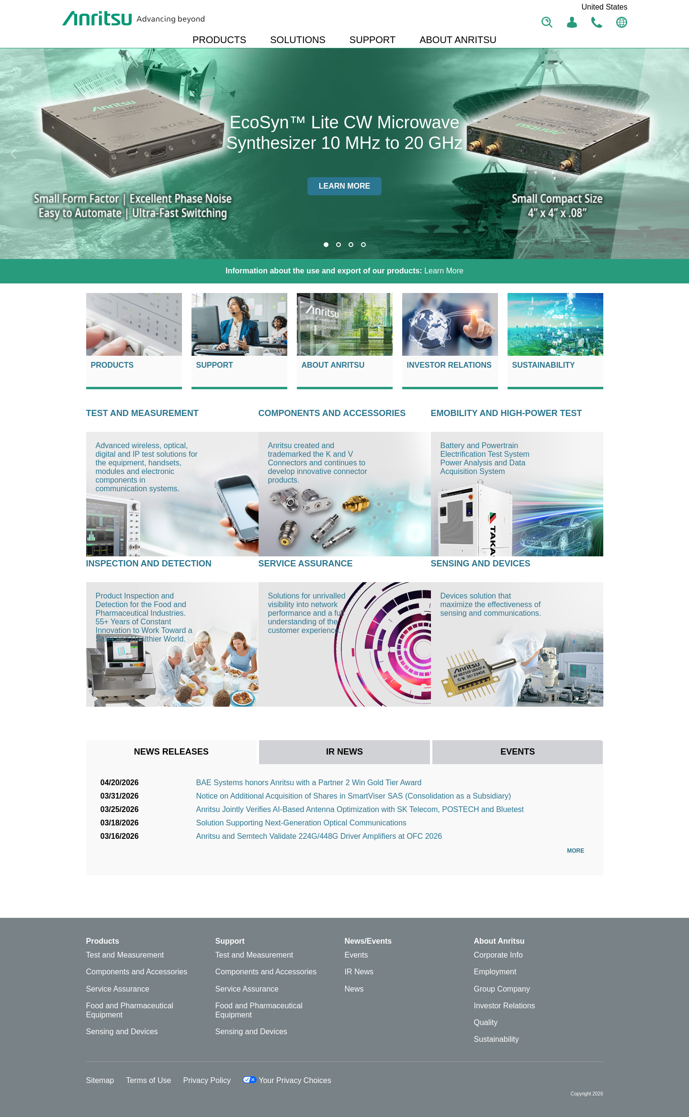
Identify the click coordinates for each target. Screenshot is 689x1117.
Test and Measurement (142, 413)
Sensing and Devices (481, 563)
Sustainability (543, 365)
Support (214, 365)
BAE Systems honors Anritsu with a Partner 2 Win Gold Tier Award (309, 783)
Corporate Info (498, 955)
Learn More (344, 271)
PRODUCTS (219, 39)
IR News (359, 972)
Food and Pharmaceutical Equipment (129, 1010)
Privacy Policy (207, 1080)
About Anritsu (333, 365)
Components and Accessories (332, 413)
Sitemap (100, 1080)
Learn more (345, 186)
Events (356, 955)
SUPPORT (372, 39)
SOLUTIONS (298, 39)
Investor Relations (449, 365)
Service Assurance (306, 563)
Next (674, 153)
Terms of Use (148, 1080)
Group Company (502, 989)
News (354, 989)
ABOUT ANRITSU (458, 39)
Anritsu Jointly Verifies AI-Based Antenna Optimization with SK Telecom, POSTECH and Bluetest (360, 809)
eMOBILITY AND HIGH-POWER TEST (506, 413)
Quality (486, 1022)
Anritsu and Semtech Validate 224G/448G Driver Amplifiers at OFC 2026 (319, 836)
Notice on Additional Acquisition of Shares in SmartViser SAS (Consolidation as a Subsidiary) (353, 796)
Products (112, 365)
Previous (14, 153)
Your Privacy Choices (287, 1080)
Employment (495, 972)
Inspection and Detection (149, 563)
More (577, 850)
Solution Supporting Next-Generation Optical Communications (301, 823)
